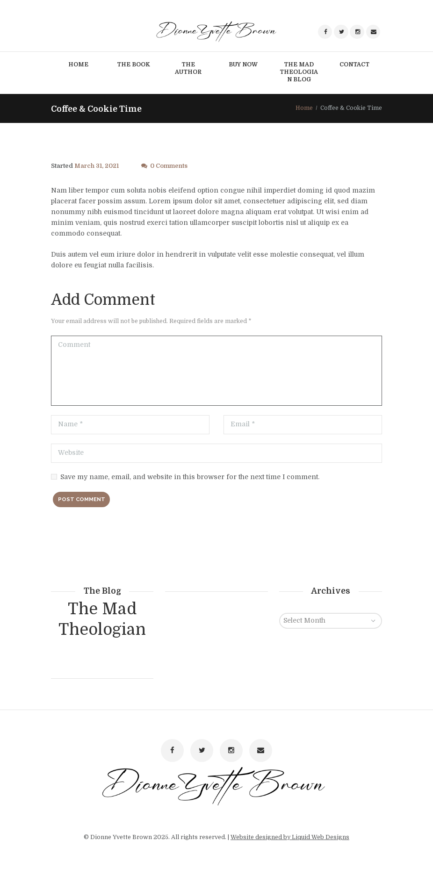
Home (304, 108)
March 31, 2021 (96, 166)
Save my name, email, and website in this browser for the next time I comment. (189, 477)
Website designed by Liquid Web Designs (290, 837)
